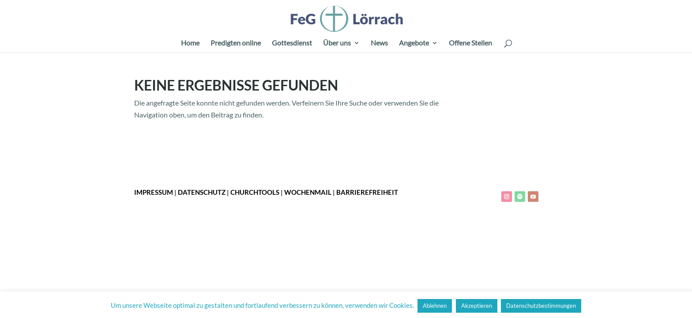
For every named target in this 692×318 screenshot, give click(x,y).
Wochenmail (307, 192)
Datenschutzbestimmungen (541, 305)
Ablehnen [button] (435, 305)
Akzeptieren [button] (476, 305)
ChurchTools (254, 192)
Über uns (337, 43)
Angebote (414, 43)
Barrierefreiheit (367, 192)
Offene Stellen (470, 43)
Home (190, 43)
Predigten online (236, 43)
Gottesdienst (292, 43)
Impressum (153, 192)
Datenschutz (202, 192)
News (379, 43)
